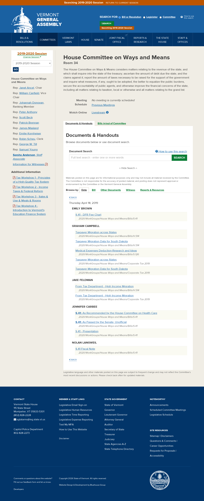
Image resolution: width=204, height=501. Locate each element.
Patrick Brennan (29, 123)
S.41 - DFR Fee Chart (88, 215)
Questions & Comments (163, 441)
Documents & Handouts (79, 123)
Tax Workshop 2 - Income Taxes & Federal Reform (30, 189)
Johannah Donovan (31, 103)
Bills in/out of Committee (112, 123)
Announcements (159, 405)
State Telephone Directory (119, 449)
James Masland (29, 128)
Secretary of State (114, 429)
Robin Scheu (27, 139)
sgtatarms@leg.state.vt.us (29, 419)
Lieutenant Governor (115, 414)
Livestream (98, 112)
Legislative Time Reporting (74, 414)
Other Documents (111, 190)
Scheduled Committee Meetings (168, 410)
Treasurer (109, 434)
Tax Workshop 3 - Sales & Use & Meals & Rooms (30, 199)
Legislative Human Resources (75, 410)
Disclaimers (167, 436)
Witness (130, 190)
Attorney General (114, 419)
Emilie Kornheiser (30, 133)
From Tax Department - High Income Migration (104, 286)
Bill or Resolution (130, 17)
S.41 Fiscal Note (85, 349)
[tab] (79, 123)
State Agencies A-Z (115, 444)
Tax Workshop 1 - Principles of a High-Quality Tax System (31, 180)
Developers (19, 489)
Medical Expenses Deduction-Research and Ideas (106, 250)
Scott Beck (26, 117)
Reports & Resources (152, 190)
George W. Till (28, 144)
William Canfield (29, 93)
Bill (94, 190)
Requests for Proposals (162, 450)
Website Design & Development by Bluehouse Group (82, 485)
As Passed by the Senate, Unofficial (101, 322)
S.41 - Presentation (86, 331)
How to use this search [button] (171, 151)
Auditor (108, 424)
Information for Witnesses (30, 164)
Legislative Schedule (161, 414)
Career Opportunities (161, 445)
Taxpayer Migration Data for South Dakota (101, 241)
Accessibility (157, 455)
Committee (168, 17)
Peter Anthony (28, 112)
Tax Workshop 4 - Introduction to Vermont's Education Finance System (29, 210)
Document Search (128, 151)
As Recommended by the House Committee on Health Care (116, 313)
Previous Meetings (103, 105)
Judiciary (109, 439)
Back (73, 197)
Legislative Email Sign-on (73, 405)
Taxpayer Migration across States (96, 232)
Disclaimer (64, 438)
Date (84, 190)
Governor (109, 410)
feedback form (29, 482)
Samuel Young (28, 149)
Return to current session (122, 2)
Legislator (151, 17)
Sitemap (154, 436)
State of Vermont (113, 405)
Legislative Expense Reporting (76, 419)
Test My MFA (66, 424)
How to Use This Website (73, 429)
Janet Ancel (26, 88)
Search (106, 23)
